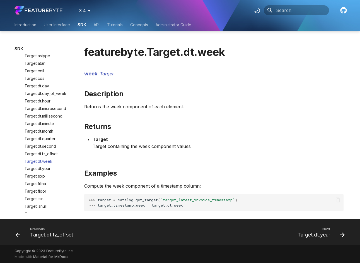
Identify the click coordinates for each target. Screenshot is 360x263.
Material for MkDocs (50, 257)
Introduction (25, 24)
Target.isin (34, 160)
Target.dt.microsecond (45, 70)
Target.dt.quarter (40, 100)
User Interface (57, 24)
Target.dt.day (37, 47)
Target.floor (35, 152)
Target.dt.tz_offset (41, 115)
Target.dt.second (40, 107)
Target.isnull (36, 167)
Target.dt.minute (39, 85)
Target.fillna (35, 145)
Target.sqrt (35, 205)
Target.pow (35, 190)
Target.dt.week (38, 122)
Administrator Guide (173, 24)
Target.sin (34, 197)
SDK (82, 24)
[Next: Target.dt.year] (319, 232)
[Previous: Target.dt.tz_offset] (46, 232)
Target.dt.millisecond (43, 77)
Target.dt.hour (37, 62)
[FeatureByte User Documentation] (38, 10)
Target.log (34, 175)
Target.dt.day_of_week (45, 54)
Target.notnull (37, 182)
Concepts (139, 24)
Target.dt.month (39, 92)
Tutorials (115, 24)
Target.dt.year (37, 130)
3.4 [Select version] (82, 10)
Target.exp (35, 137)
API (97, 24)
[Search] (296, 10)
